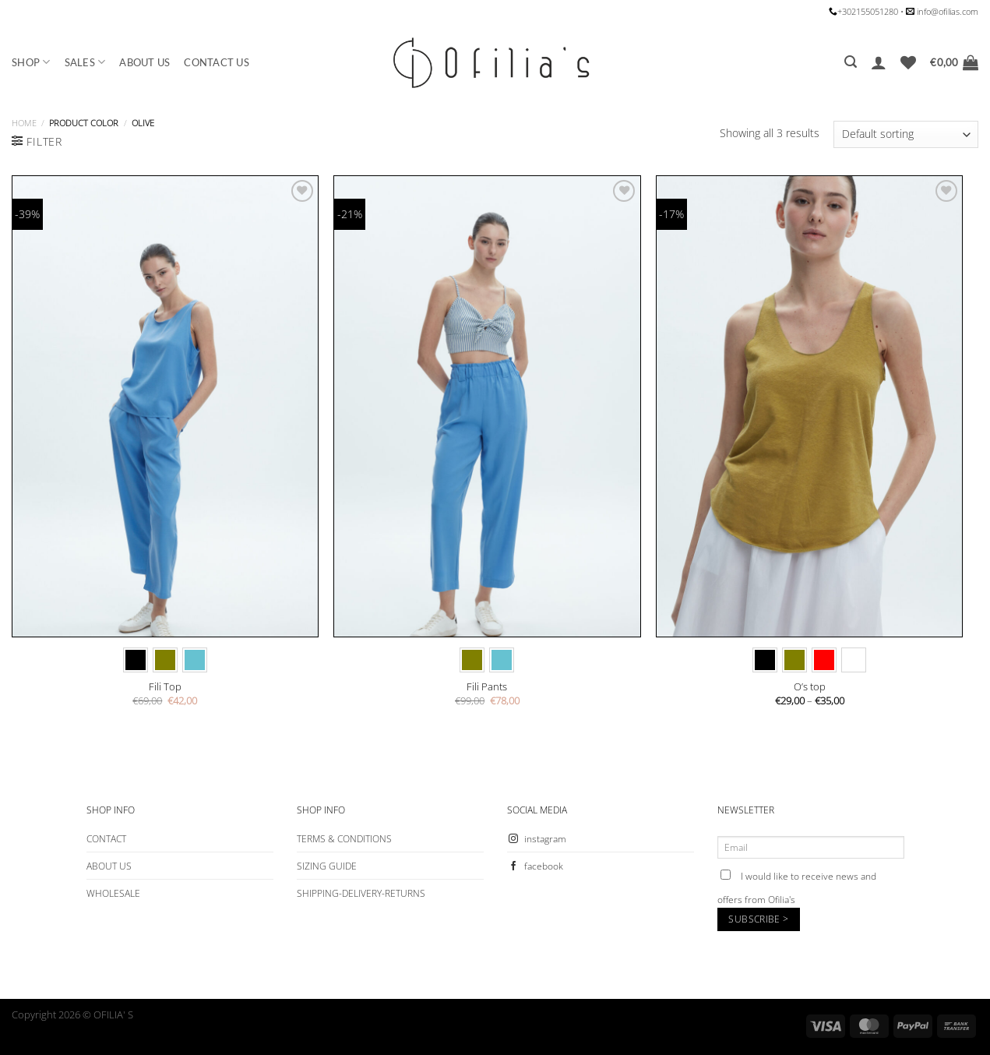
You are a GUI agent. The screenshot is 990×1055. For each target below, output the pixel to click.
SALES (85, 62)
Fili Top (165, 686)
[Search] (850, 62)
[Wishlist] (908, 62)
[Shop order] (905, 134)
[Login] (878, 62)
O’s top (810, 686)
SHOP (31, 62)
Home (24, 123)
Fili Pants (487, 686)
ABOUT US (144, 62)
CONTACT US (216, 62)
